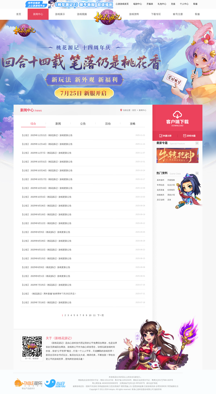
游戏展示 (60, 14)
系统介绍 (171, 195)
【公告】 (25, 135)
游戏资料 (134, 14)
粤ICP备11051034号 (123, 380)
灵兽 (169, 200)
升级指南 (171, 180)
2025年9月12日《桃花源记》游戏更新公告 (51, 223)
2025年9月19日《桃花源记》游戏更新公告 (51, 214)
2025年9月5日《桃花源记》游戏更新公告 (50, 232)
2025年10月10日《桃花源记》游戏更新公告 (52, 188)
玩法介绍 (171, 185)
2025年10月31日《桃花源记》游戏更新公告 (52, 161)
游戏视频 (82, 14)
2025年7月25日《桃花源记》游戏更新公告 (51, 285)
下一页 (100, 315)
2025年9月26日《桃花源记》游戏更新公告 (51, 205)
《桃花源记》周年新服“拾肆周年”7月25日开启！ (54, 293)
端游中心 (137, 4)
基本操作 (160, 180)
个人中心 (184, 4)
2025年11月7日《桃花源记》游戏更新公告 (51, 153)
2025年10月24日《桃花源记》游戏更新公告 (52, 170)
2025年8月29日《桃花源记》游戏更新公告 (51, 241)
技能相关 (160, 195)
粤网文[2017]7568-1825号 (162, 380)
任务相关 (171, 190)
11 (94, 315)
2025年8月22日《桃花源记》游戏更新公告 (51, 249)
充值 (173, 4)
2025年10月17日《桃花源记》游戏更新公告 (52, 179)
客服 (195, 4)
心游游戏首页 (122, 4)
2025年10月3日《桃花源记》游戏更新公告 (51, 197)
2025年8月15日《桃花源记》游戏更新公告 (51, 258)
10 (90, 315)
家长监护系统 (152, 383)
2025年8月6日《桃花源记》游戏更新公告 (50, 267)
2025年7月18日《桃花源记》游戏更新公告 (51, 302)
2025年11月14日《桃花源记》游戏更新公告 (52, 144)
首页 (18, 14)
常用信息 (160, 185)
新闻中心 (38, 14)
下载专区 (156, 14)
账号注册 (178, 14)
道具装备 (160, 190)
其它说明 (160, 200)
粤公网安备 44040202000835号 (105, 383)
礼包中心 (162, 4)
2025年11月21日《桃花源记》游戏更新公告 (52, 135)
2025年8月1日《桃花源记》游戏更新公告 (50, 276)
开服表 (150, 4)
